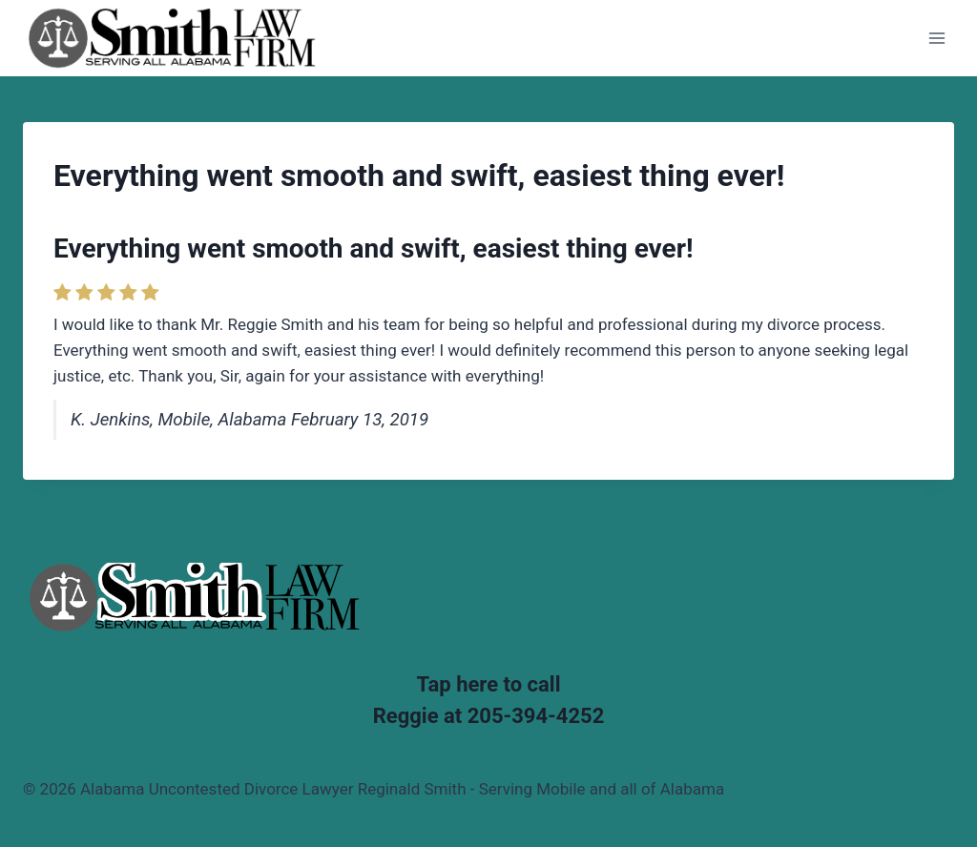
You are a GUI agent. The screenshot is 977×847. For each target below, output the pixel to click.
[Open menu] (936, 37)
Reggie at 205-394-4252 (489, 716)
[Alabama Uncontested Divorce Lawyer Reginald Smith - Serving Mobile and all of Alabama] (172, 38)
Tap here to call (489, 684)
